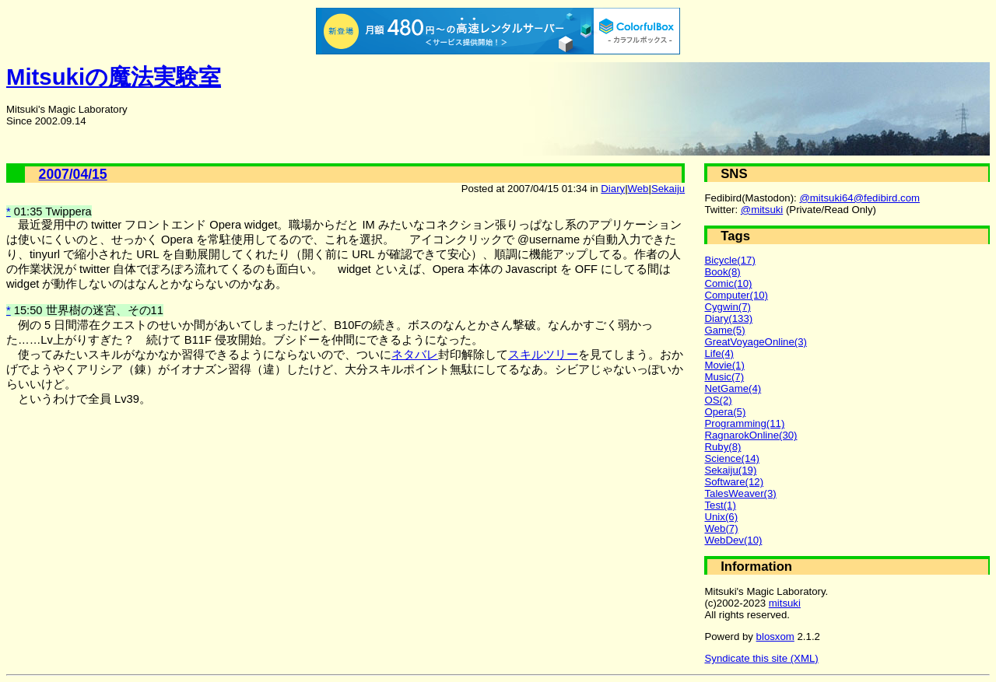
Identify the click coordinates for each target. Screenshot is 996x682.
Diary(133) (728, 318)
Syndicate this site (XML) (761, 658)
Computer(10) (736, 295)
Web (638, 188)
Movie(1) (724, 365)
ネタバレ (414, 354)
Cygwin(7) (727, 307)
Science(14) (731, 458)
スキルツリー (543, 354)
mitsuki (785, 603)
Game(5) (724, 330)
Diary (613, 188)
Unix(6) (721, 517)
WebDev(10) (733, 540)
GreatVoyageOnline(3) (755, 342)
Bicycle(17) (729, 260)
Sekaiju (668, 188)
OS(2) (717, 400)
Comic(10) (728, 283)
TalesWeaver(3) (740, 493)
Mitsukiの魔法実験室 (113, 76)
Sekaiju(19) (730, 470)
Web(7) (721, 528)
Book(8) (722, 272)
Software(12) (733, 482)
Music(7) (724, 377)
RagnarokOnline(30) (750, 435)
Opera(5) (724, 412)
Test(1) (719, 505)
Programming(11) (744, 423)
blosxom (775, 636)
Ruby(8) (722, 447)
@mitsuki (762, 209)
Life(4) (718, 353)
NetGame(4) (732, 388)
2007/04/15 (73, 174)
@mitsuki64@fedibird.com (859, 198)
